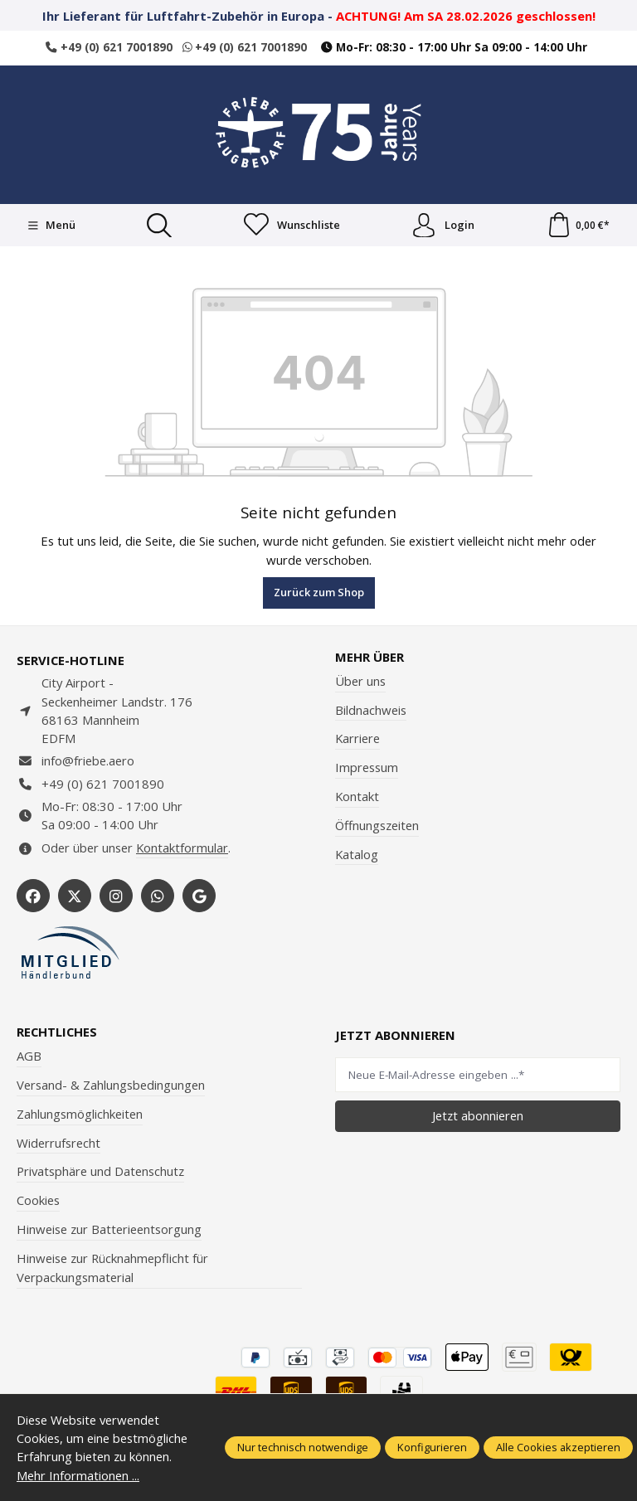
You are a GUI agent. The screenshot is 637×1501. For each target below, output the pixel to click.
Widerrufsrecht (58, 1142)
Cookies (38, 1200)
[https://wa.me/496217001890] (157, 895)
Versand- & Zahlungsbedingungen (111, 1084)
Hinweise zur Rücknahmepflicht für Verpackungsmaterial (112, 1268)
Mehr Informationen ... (78, 1475)
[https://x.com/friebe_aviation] (74, 895)
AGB (29, 1055)
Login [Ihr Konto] (442, 225)
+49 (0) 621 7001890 (109, 47)
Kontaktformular (182, 847)
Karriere (357, 739)
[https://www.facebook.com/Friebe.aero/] (33, 895)
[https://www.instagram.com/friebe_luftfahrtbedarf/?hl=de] (116, 895)
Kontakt (357, 796)
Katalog (356, 854)
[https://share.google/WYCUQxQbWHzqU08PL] (199, 895)
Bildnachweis (370, 710)
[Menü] (51, 225)
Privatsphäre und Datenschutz (100, 1171)
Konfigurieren (432, 1447)
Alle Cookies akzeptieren (558, 1447)
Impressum (366, 767)
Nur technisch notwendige (302, 1447)
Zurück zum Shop (319, 592)
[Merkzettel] (292, 225)
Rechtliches (57, 1032)
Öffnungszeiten (377, 825)
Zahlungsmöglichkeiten (80, 1113)
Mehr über (369, 657)
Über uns (360, 681)
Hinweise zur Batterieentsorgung (109, 1229)
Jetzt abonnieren (477, 1115)
